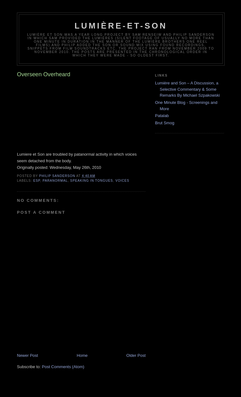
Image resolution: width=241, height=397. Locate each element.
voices (122, 180)
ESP (36, 180)
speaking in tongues (91, 180)
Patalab (162, 115)
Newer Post (27, 355)
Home (82, 355)
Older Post (136, 355)
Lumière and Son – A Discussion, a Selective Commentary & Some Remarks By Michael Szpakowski (187, 89)
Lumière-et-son (120, 25)
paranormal (55, 180)
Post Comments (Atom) (63, 366)
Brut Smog (164, 123)
